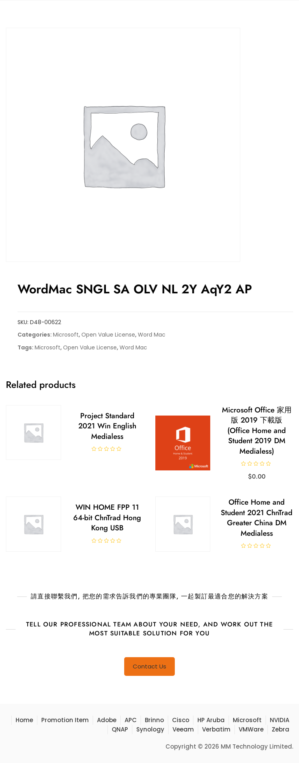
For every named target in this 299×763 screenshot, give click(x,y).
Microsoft (66, 335)
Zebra (280, 729)
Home (24, 720)
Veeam (183, 729)
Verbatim (216, 729)
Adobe (106, 720)
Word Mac (151, 335)
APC (131, 720)
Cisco (180, 720)
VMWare (251, 729)
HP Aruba (211, 720)
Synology (150, 729)
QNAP (120, 729)
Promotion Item (65, 720)
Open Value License (108, 335)
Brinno (154, 720)
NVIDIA (279, 720)
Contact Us (149, 666)
